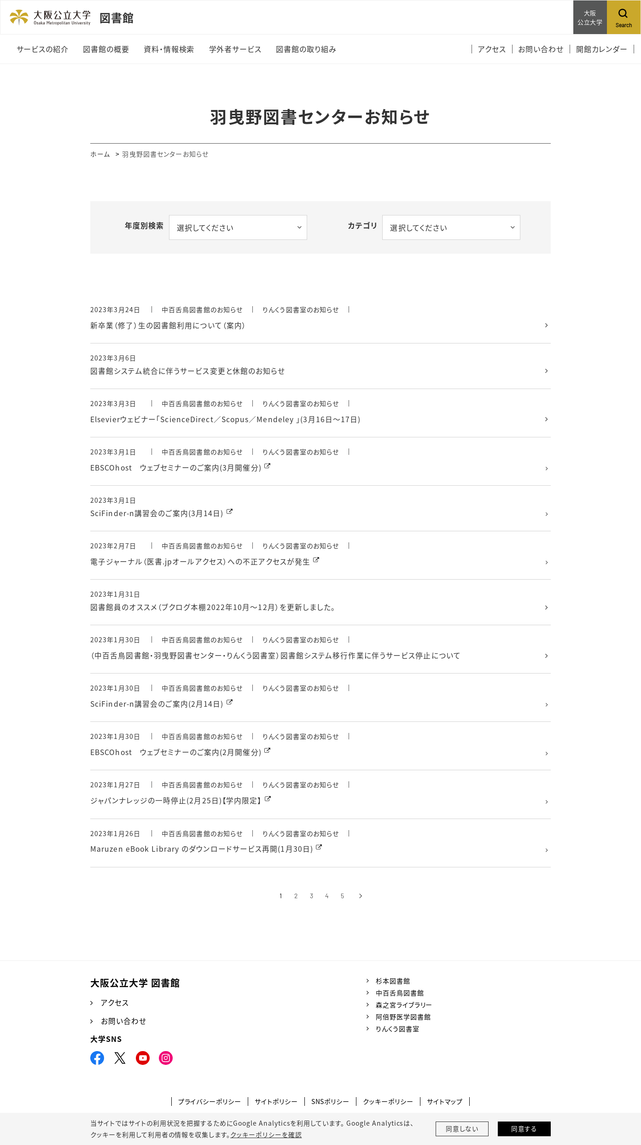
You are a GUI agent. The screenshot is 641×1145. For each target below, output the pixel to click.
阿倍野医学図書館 (403, 1020)
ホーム (100, 153)
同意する (524, 1128)
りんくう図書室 (398, 1033)
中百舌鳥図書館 (400, 996)
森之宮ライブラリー (404, 1008)
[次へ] (360, 900)
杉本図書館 (393, 984)
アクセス (115, 1006)
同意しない (462, 1128)
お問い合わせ (123, 1025)
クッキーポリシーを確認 (265, 1134)
